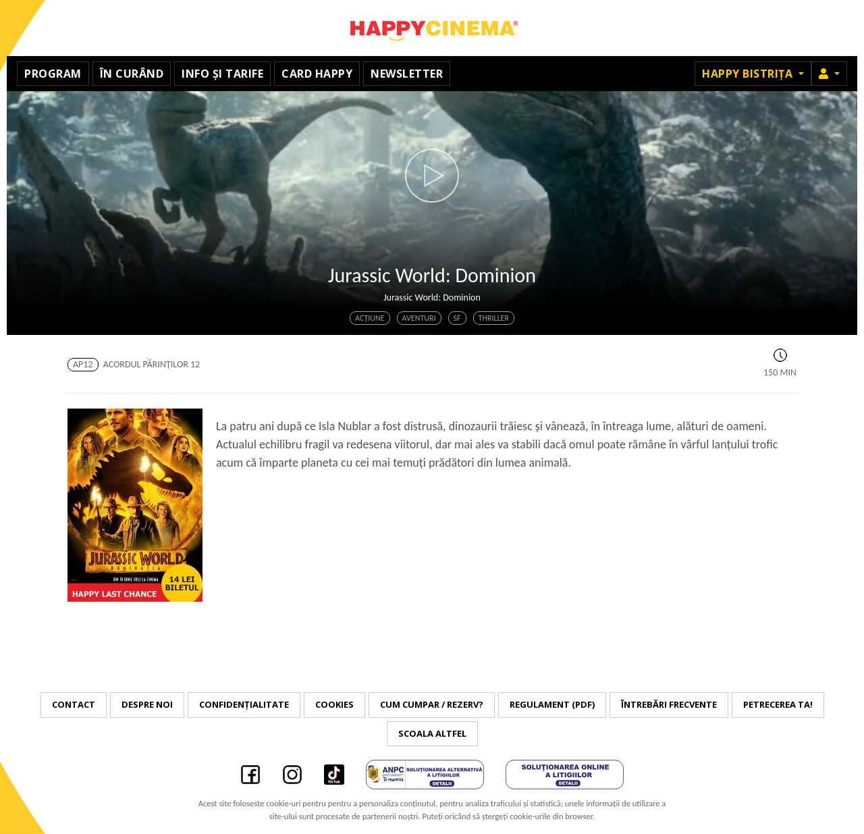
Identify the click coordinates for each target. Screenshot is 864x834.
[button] (829, 73)
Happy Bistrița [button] (749, 73)
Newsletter (407, 73)
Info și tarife (222, 73)
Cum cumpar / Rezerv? (431, 704)
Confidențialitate (244, 704)
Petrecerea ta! (778, 704)
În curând (132, 73)
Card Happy (316, 73)
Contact (73, 704)
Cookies (334, 704)
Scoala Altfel (432, 733)
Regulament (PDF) (552, 704)
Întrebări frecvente (669, 704)
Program (53, 73)
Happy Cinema (432, 28)
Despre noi (147, 704)
